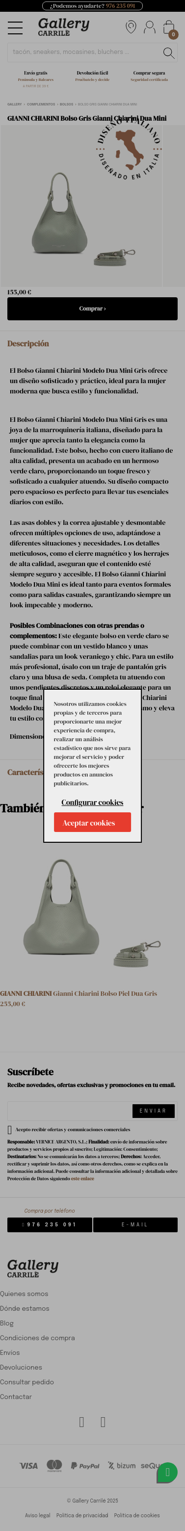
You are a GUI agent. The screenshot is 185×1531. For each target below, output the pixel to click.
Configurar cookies (93, 802)
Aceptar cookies (89, 823)
